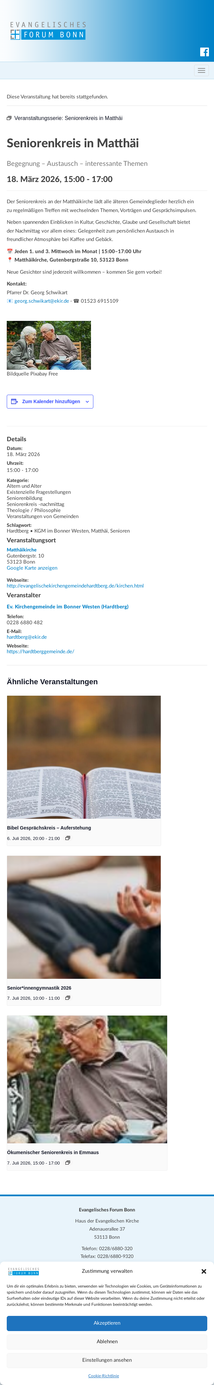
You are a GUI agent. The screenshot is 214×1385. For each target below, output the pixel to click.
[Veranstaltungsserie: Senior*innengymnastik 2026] (67, 998)
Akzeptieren (107, 1323)
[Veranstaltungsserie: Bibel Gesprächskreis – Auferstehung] (67, 838)
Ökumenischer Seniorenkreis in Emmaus (53, 1152)
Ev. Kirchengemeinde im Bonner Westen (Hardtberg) (67, 606)
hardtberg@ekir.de (27, 637)
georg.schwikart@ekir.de (41, 301)
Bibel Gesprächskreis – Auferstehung (49, 828)
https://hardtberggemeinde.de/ (40, 651)
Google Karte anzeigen (32, 568)
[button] (204, 1271)
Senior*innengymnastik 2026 (39, 988)
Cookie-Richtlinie (103, 1376)
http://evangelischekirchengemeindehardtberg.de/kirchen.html (75, 586)
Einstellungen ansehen (107, 1360)
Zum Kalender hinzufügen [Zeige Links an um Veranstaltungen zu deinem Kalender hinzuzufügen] (51, 401)
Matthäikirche (22, 550)
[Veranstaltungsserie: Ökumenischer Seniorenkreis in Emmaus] (67, 1163)
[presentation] (84, 757)
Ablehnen (107, 1341)
